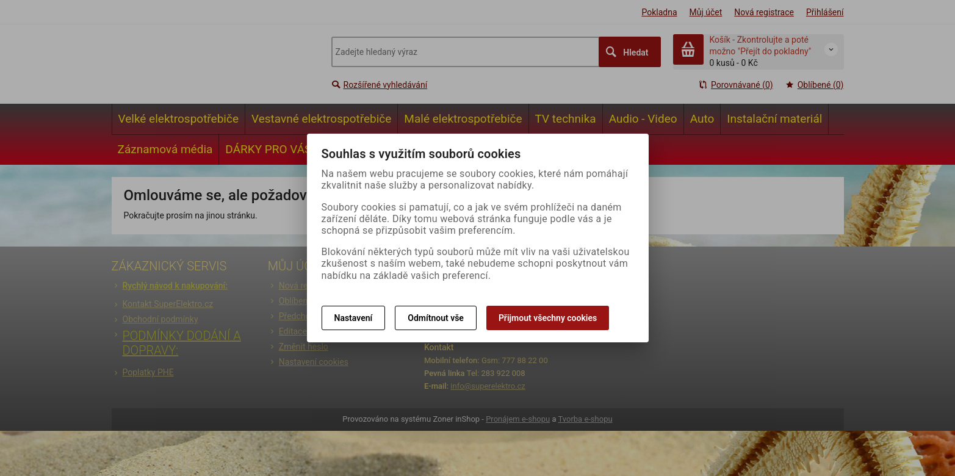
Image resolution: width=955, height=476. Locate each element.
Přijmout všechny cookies (548, 318)
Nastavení (353, 318)
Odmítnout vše (436, 318)
